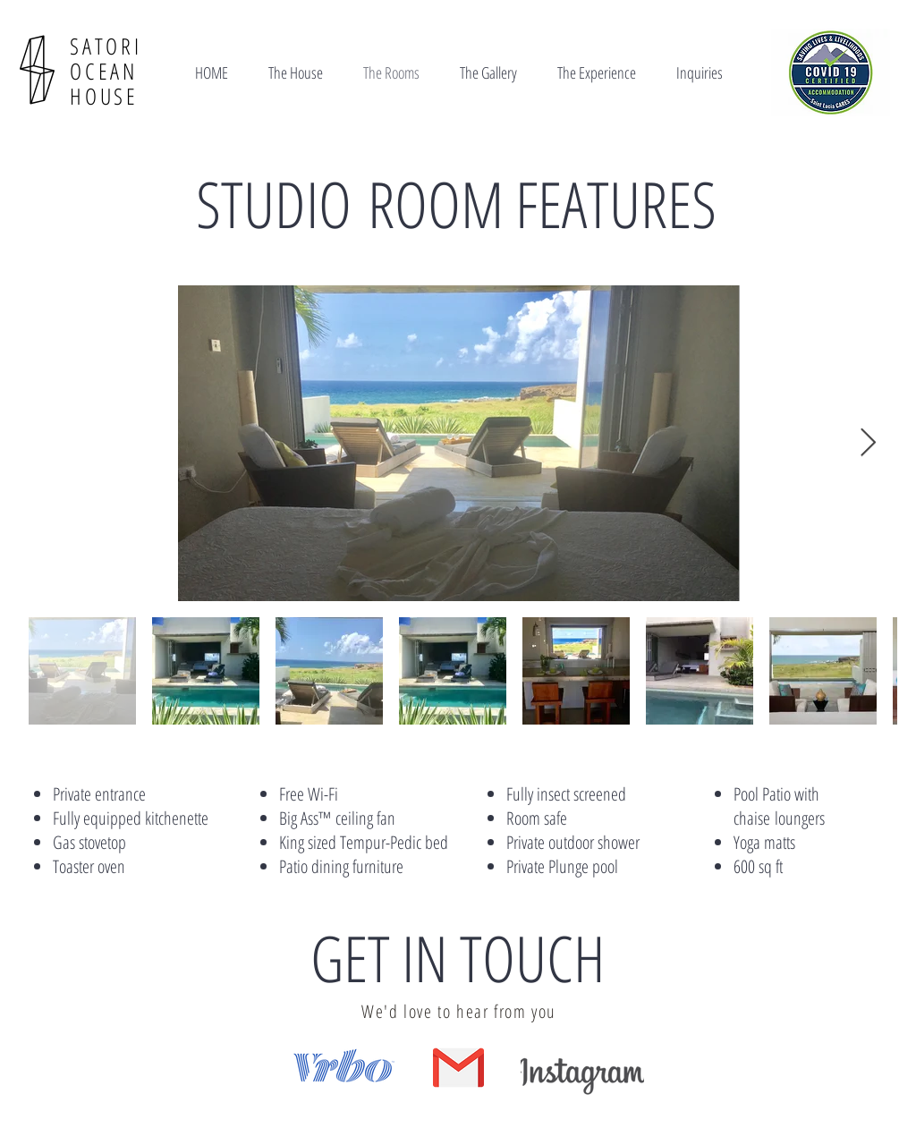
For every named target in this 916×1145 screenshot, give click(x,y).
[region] (348, 1073)
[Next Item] (868, 443)
